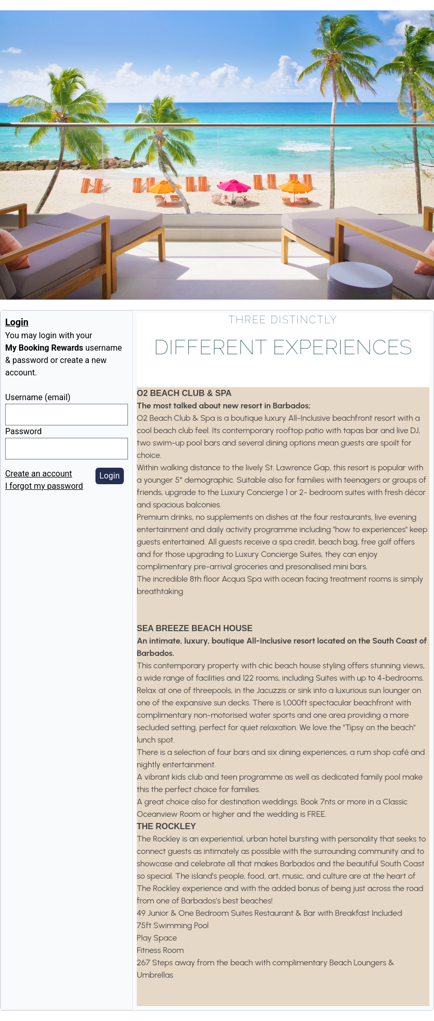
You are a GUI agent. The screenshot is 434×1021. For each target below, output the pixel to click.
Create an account (38, 474)
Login (110, 476)
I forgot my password (44, 486)
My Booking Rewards (44, 348)
